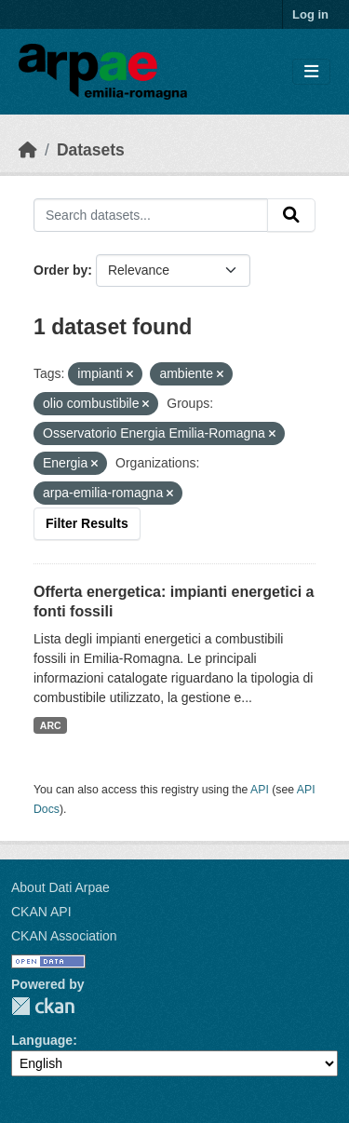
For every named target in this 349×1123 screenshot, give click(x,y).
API (259, 789)
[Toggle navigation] (311, 72)
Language (42, 1040)
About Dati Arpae (60, 887)
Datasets (91, 150)
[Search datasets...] (151, 215)
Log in (310, 14)
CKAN (42, 1006)
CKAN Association (64, 935)
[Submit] (291, 215)
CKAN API (41, 911)
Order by (60, 270)
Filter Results (87, 523)
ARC (50, 725)
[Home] (28, 150)
